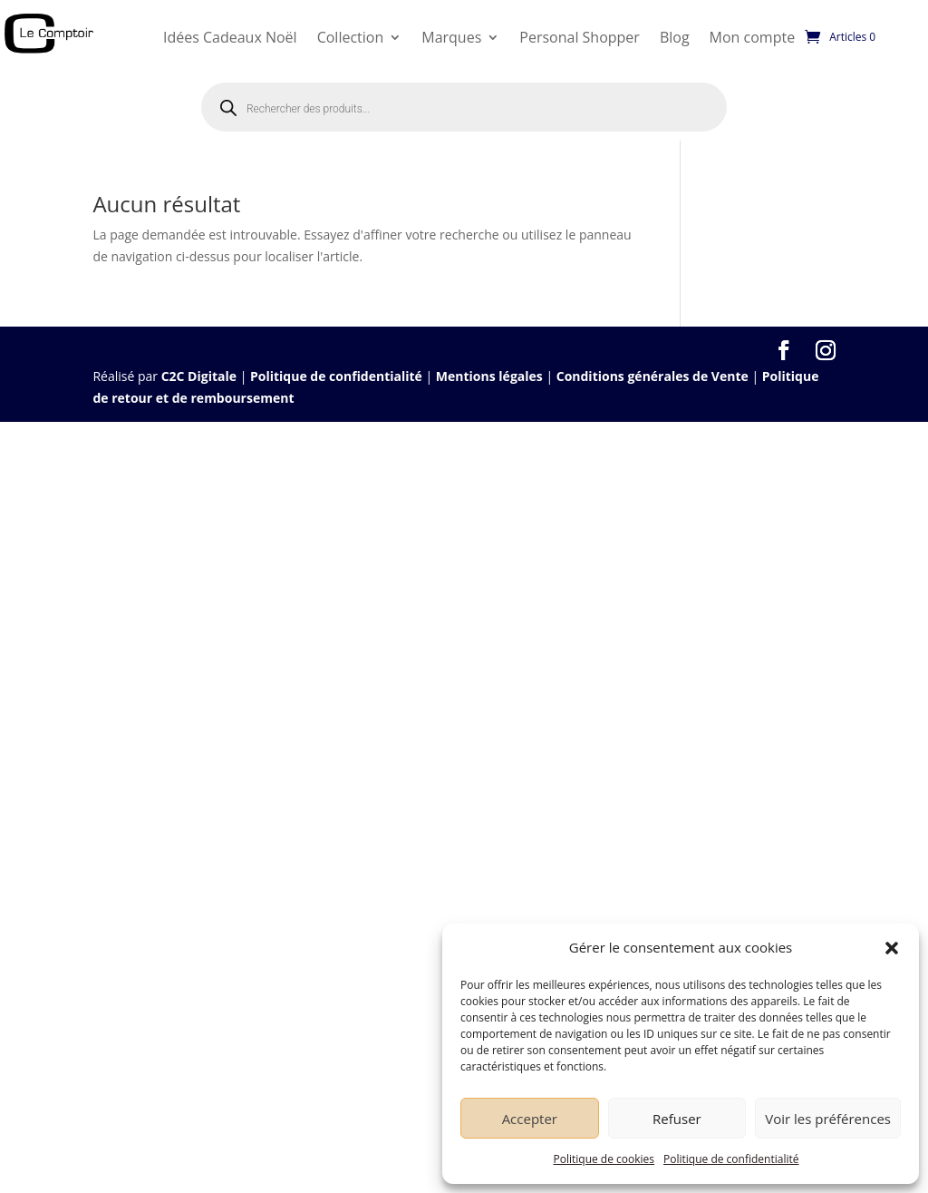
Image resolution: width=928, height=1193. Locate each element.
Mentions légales (489, 376)
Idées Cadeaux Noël (230, 37)
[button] (892, 948)
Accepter (529, 1119)
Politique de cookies (604, 1159)
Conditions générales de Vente (652, 376)
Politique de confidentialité (730, 1159)
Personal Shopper (579, 37)
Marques (451, 37)
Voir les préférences (828, 1119)
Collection (350, 37)
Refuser (676, 1119)
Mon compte (753, 37)
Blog (675, 37)
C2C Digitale (199, 376)
